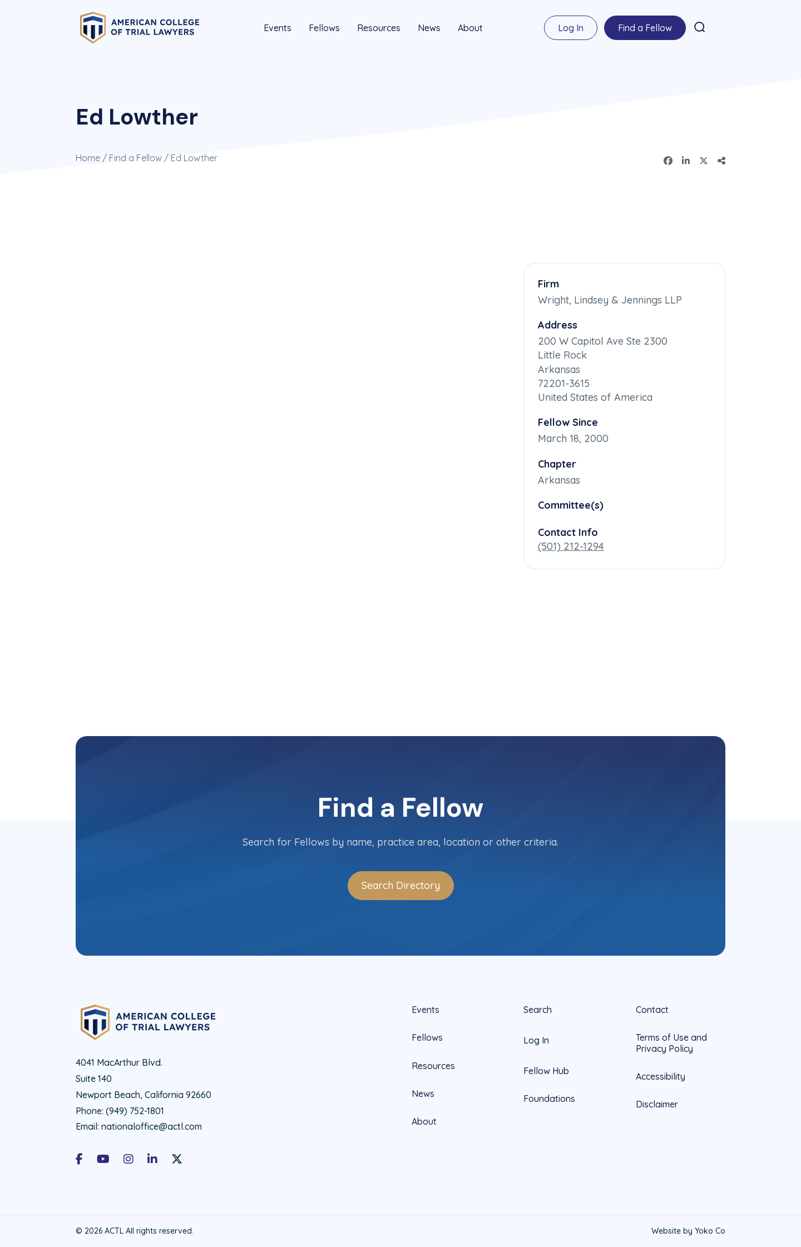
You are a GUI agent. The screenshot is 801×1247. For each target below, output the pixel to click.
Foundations (549, 1098)
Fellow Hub (546, 1070)
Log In (571, 27)
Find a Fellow (645, 27)
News (429, 27)
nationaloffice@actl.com (151, 1126)
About (470, 27)
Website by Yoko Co (688, 1230)
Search (537, 1010)
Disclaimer (657, 1103)
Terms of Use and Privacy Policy (671, 1043)
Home (88, 157)
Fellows (324, 27)
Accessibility (660, 1075)
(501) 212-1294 (571, 546)
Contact (652, 1010)
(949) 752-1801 (135, 1110)
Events (277, 27)
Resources (378, 27)
